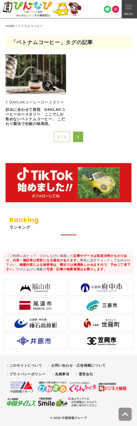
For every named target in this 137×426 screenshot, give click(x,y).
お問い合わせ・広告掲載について (78, 365)
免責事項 (62, 374)
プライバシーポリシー (28, 374)
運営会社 (86, 374)
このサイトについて (26, 365)
